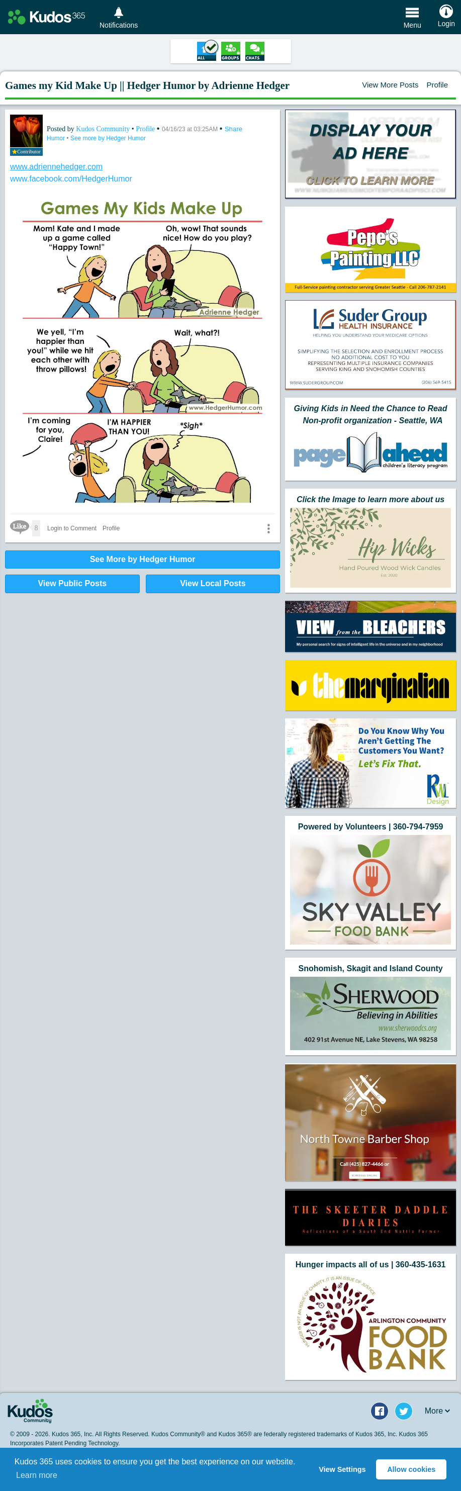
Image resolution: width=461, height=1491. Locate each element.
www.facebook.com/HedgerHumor (71, 178)
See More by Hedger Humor (143, 559)
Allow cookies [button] (411, 1469)
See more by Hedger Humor (108, 138)
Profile (437, 84)
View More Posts (390, 84)
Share (234, 129)
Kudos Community (103, 129)
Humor (56, 138)
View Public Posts (72, 583)
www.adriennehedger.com (56, 166)
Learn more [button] (36, 1475)
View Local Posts (212, 583)
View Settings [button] (342, 1469)
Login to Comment (72, 528)
